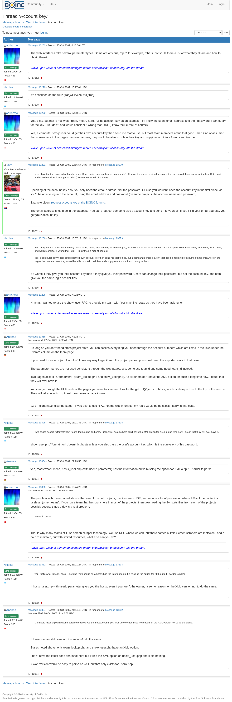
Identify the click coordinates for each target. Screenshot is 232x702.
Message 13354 (37, 610)
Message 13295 (37, 294)
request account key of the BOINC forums (78, 202)
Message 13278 (37, 87)
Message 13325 (37, 422)
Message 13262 (37, 45)
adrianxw (12, 45)
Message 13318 (37, 336)
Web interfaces (36, 22)
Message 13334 (37, 461)
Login (221, 4)
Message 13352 (37, 564)
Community (35, 4)
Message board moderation (17, 26)
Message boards (13, 22)
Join (210, 4)
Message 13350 (37, 487)
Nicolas (8, 87)
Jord (9, 165)
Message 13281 (37, 164)
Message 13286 (37, 238)
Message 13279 (37, 112)
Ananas (11, 336)
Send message (11, 68)
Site (52, 4)
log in (43, 32)
